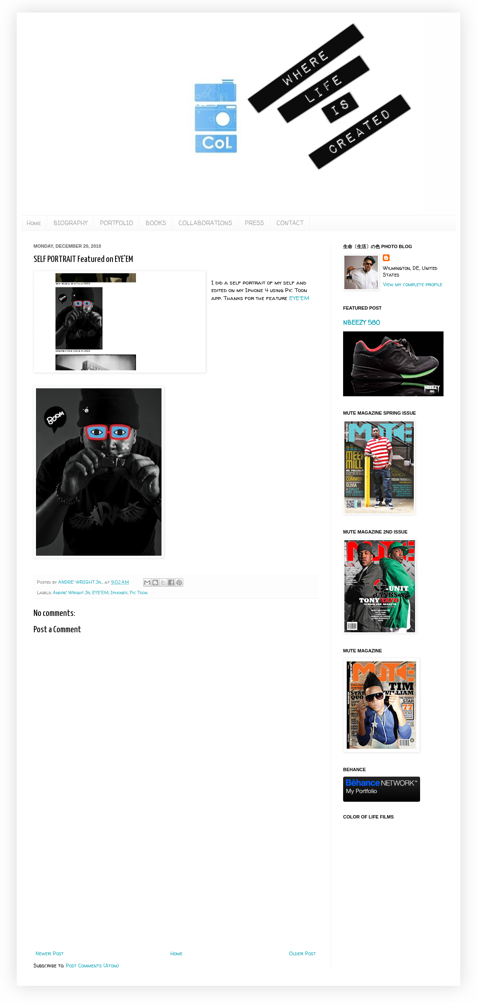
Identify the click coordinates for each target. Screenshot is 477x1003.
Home (34, 223)
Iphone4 (119, 592)
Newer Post (50, 953)
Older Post (302, 953)
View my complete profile (412, 284)
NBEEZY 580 (361, 322)
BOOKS (156, 223)
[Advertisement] (175, 881)
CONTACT (290, 223)
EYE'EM (299, 298)
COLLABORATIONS (205, 223)
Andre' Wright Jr (71, 592)
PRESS (254, 223)
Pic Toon (138, 592)
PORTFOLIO (116, 223)
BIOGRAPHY (70, 223)
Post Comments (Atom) (92, 965)
